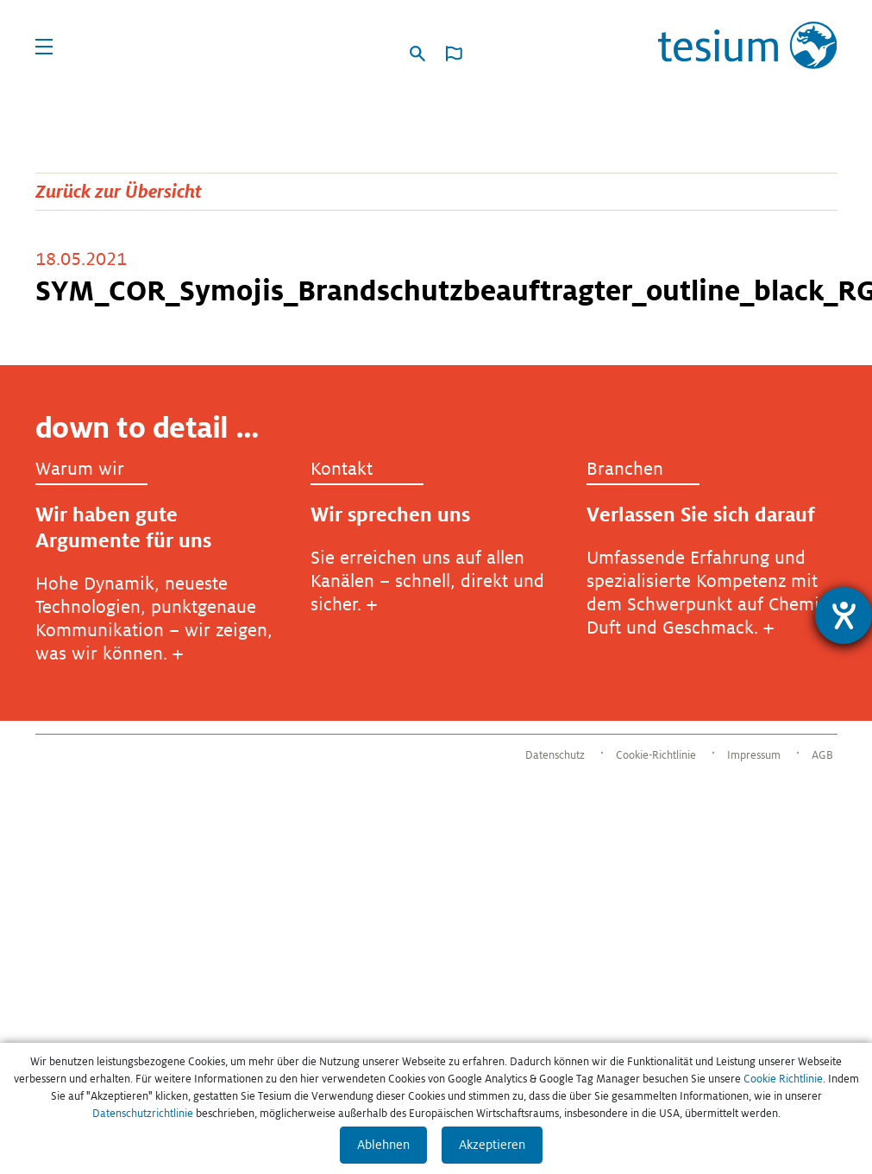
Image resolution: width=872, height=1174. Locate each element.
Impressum (754, 755)
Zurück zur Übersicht (118, 191)
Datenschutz (555, 755)
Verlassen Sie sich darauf (701, 514)
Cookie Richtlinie (783, 1079)
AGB (822, 755)
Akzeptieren (492, 1144)
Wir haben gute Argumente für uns (123, 527)
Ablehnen (383, 1144)
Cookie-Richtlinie (656, 755)
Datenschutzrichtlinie (142, 1113)
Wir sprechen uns (390, 514)
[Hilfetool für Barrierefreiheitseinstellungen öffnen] (843, 615)
